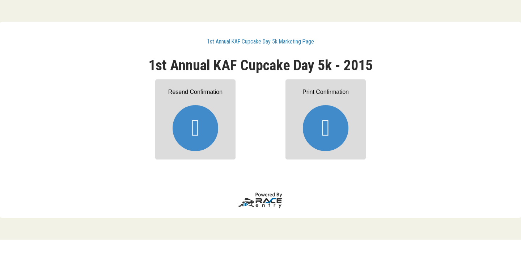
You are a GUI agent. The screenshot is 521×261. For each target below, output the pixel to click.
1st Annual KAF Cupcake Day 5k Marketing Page (260, 41)
